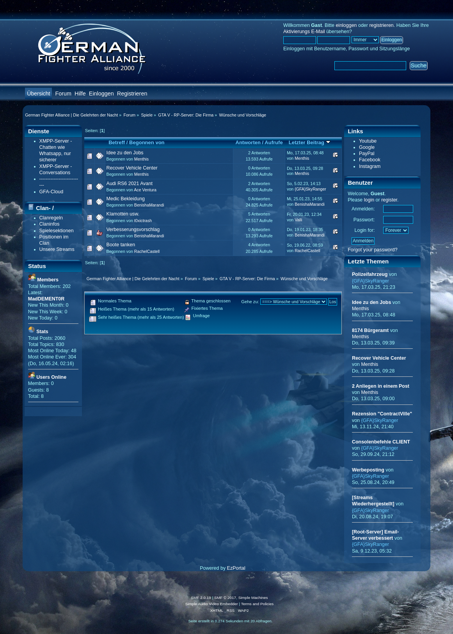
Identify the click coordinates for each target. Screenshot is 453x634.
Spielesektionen (56, 230)
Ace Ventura (145, 189)
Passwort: (364, 220)
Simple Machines (253, 597)
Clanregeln (51, 218)
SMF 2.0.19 (201, 597)
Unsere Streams (57, 249)
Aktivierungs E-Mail (304, 31)
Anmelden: (363, 209)
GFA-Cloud (51, 191)
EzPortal (236, 568)
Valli (298, 219)
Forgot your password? (373, 250)
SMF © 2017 (225, 597)
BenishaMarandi (149, 205)
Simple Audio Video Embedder (211, 604)
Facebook (369, 159)
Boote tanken (121, 244)
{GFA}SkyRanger (310, 189)
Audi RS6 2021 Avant (130, 183)
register (389, 200)
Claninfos (49, 224)
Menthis (141, 159)
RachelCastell (147, 251)
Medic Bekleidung (126, 198)
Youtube (368, 141)
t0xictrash (143, 220)
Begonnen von (147, 142)
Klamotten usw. (123, 214)
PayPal (367, 153)
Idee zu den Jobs (125, 152)
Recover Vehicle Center (132, 168)
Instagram (369, 166)
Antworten (248, 142)
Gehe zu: (250, 301)
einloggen (346, 25)
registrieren (381, 25)
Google (367, 147)
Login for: (365, 230)
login (369, 200)
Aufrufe (273, 142)
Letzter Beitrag (309, 142)
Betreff (116, 142)
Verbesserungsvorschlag (133, 229)
